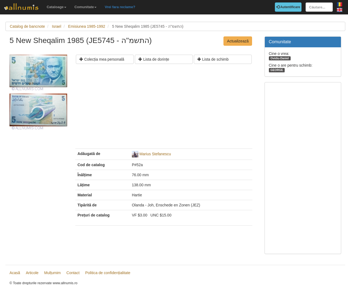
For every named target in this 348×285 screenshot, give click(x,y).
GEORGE (277, 70)
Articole (32, 273)
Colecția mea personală (101, 59)
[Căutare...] (319, 7)
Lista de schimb (213, 59)
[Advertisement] (163, 108)
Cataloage (56, 7)
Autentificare (288, 7)
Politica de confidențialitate (107, 273)
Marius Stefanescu (155, 154)
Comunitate (85, 7)
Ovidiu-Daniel (280, 58)
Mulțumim (52, 273)
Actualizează (237, 41)
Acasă (15, 273)
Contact (72, 273)
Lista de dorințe (153, 59)
